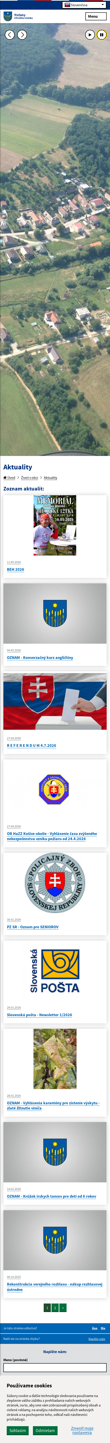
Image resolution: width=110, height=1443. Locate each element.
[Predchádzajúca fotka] (10, 35)
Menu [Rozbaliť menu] (96, 16)
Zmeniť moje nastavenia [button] (82, 1430)
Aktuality (50, 477)
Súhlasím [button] (17, 1430)
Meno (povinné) (15, 1360)
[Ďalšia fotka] (22, 35)
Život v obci (29, 477)
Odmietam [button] (45, 1430)
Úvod (9, 477)
